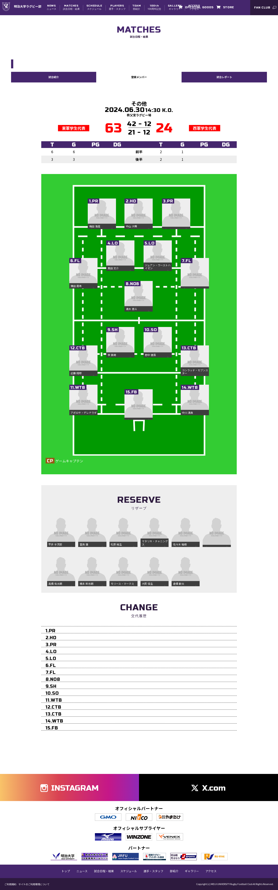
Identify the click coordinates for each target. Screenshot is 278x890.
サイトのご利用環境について (34, 884)
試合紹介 (54, 77)
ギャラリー (175, 7)
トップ (65, 871)
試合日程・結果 (71, 7)
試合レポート (224, 77)
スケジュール (94, 7)
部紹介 (136, 7)
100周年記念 (154, 7)
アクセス (211, 871)
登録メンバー (139, 77)
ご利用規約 (10, 884)
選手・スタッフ (117, 7)
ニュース (51, 7)
